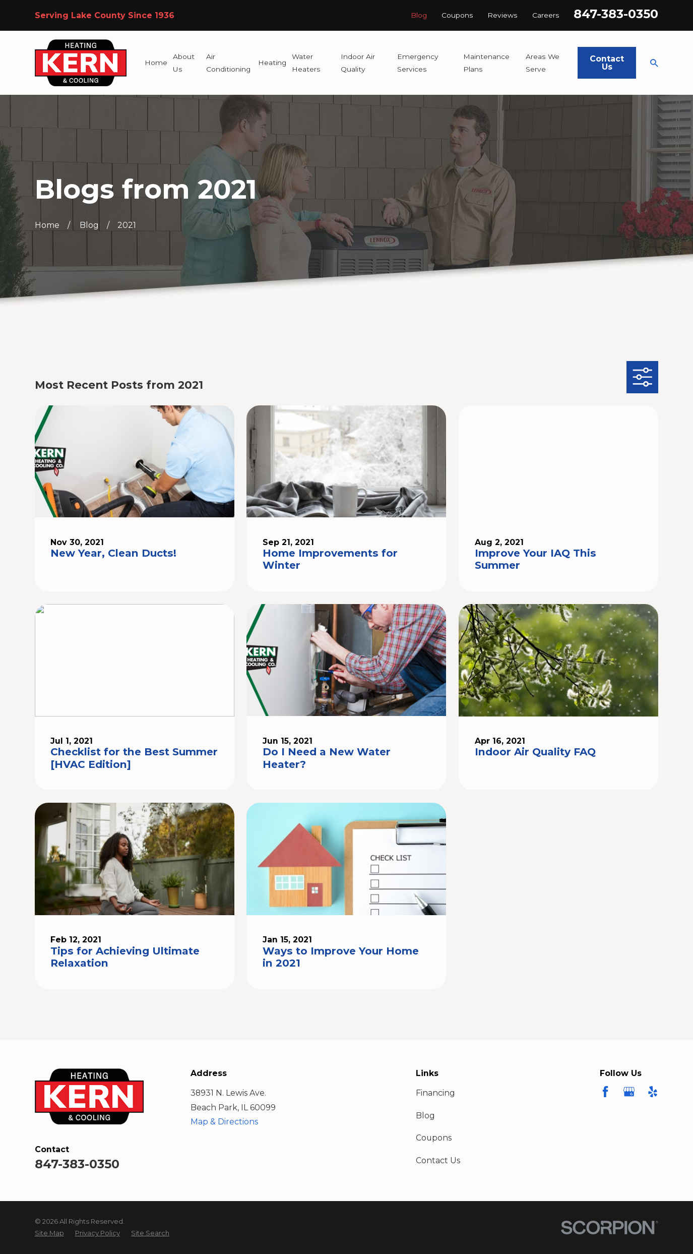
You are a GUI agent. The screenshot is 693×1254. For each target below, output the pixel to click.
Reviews (502, 15)
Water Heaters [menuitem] (306, 62)
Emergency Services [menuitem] (417, 62)
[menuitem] (49, 1233)
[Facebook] (605, 1091)
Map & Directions (224, 1121)
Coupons (457, 15)
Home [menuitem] (156, 62)
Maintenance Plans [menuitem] (486, 62)
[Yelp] (652, 1091)
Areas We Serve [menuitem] (542, 62)
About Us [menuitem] (184, 62)
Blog (419, 15)
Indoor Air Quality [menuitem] (358, 62)
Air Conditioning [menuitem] (228, 62)
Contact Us (607, 63)
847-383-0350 (616, 14)
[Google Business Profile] (629, 1091)
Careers (545, 15)
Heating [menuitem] (272, 62)
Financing (435, 1093)
